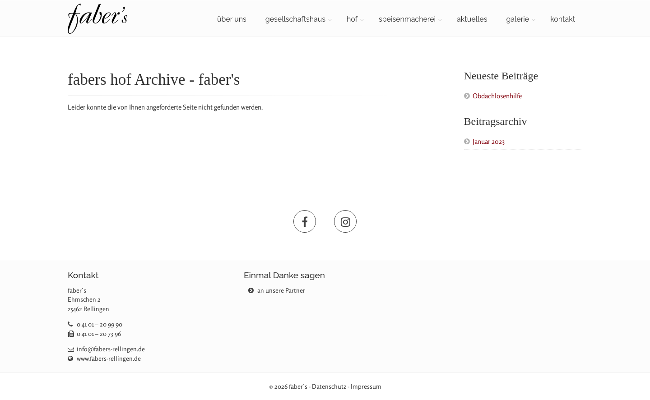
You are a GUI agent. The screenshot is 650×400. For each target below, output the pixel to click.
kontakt (562, 19)
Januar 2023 (489, 141)
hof (352, 19)
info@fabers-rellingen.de (111, 349)
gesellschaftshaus (295, 19)
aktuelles (472, 19)
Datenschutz (329, 386)
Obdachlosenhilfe (497, 96)
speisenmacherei (407, 19)
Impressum (366, 386)
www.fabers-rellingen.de (109, 358)
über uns (231, 19)
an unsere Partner (276, 290)
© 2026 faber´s (288, 386)
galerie (517, 19)
